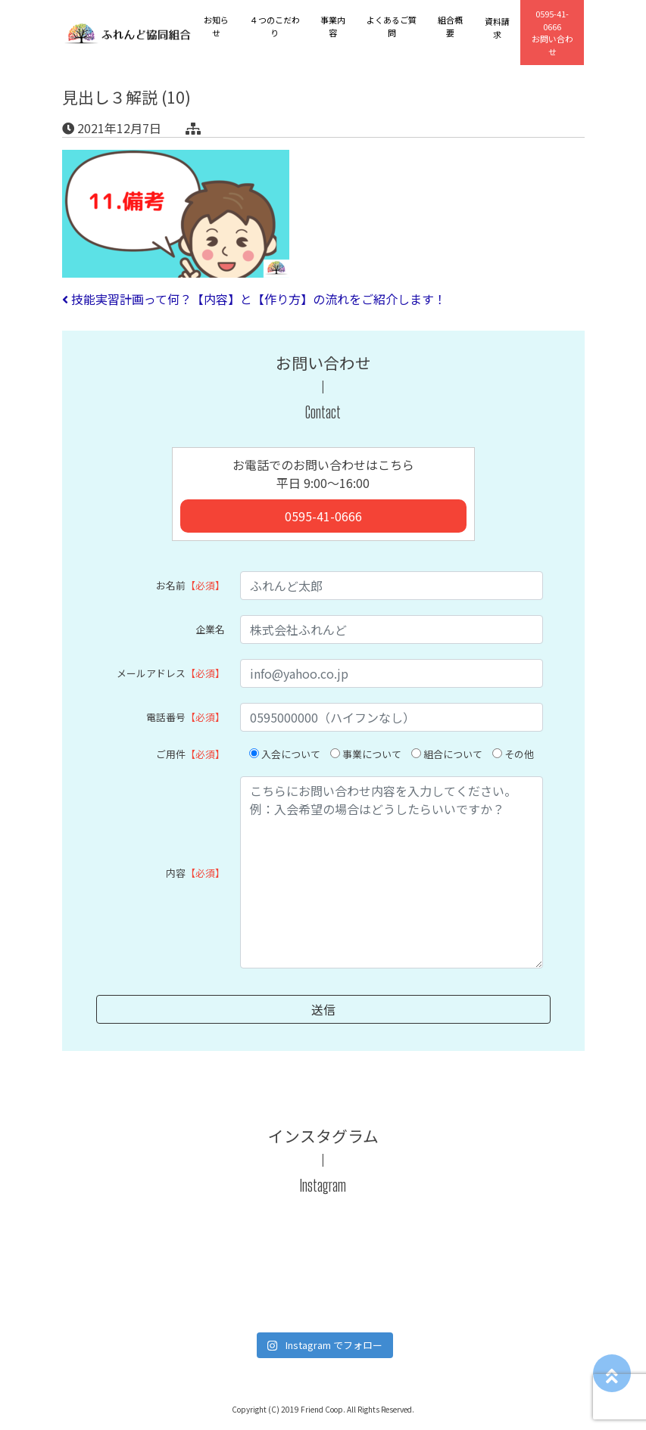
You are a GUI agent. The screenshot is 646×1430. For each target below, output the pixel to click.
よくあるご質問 (392, 26)
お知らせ (216, 26)
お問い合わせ (552, 33)
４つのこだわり (275, 26)
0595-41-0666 (323, 516)
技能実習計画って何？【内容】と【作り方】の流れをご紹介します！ (254, 299)
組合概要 (450, 26)
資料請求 (497, 27)
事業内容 (332, 26)
